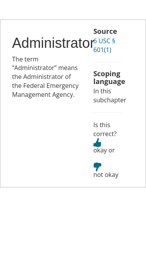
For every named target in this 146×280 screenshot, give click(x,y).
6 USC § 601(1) (104, 45)
